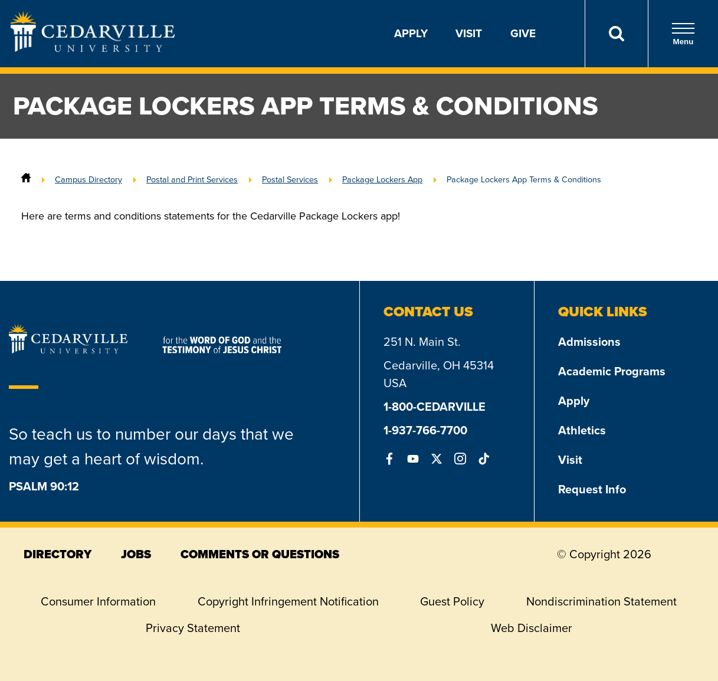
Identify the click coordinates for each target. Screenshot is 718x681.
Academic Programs (611, 371)
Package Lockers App (382, 179)
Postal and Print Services (192, 179)
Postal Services (290, 179)
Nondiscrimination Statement (601, 601)
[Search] (616, 33)
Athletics (582, 430)
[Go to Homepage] (93, 48)
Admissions (589, 342)
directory (57, 554)
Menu (683, 34)
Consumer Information (98, 601)
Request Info (592, 489)
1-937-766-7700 (425, 430)
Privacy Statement (193, 628)
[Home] (26, 179)
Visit (468, 33)
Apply (411, 33)
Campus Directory (88, 179)
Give (523, 33)
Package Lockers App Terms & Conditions (524, 179)
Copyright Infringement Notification (288, 601)
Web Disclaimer (531, 628)
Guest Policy (452, 601)
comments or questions (260, 554)
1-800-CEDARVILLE (434, 406)
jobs (136, 554)
